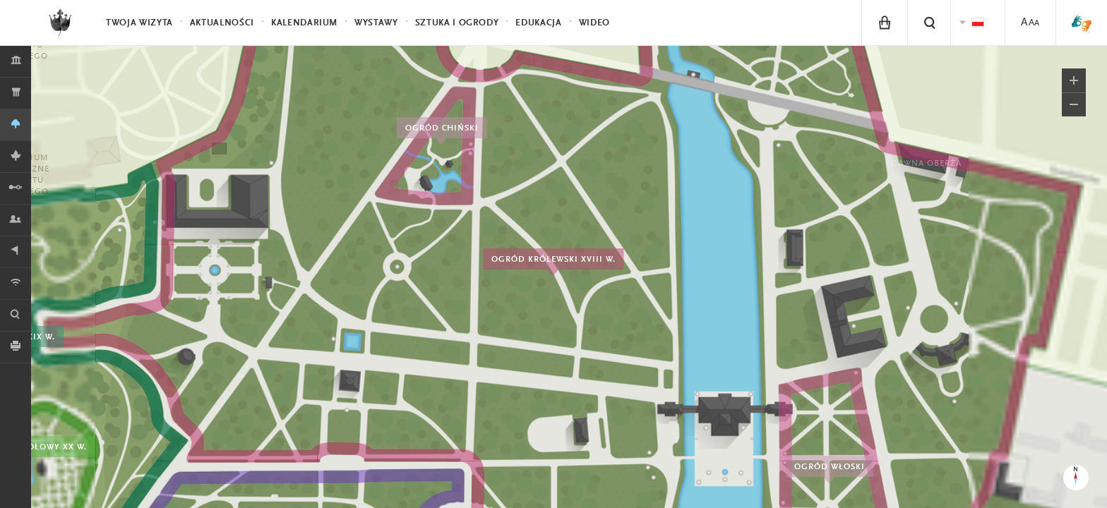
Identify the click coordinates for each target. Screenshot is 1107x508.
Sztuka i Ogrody (457, 23)
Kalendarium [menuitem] (304, 23)
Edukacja (538, 23)
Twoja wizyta (139, 23)
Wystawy (376, 23)
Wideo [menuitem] (594, 23)
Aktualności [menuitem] (222, 23)
